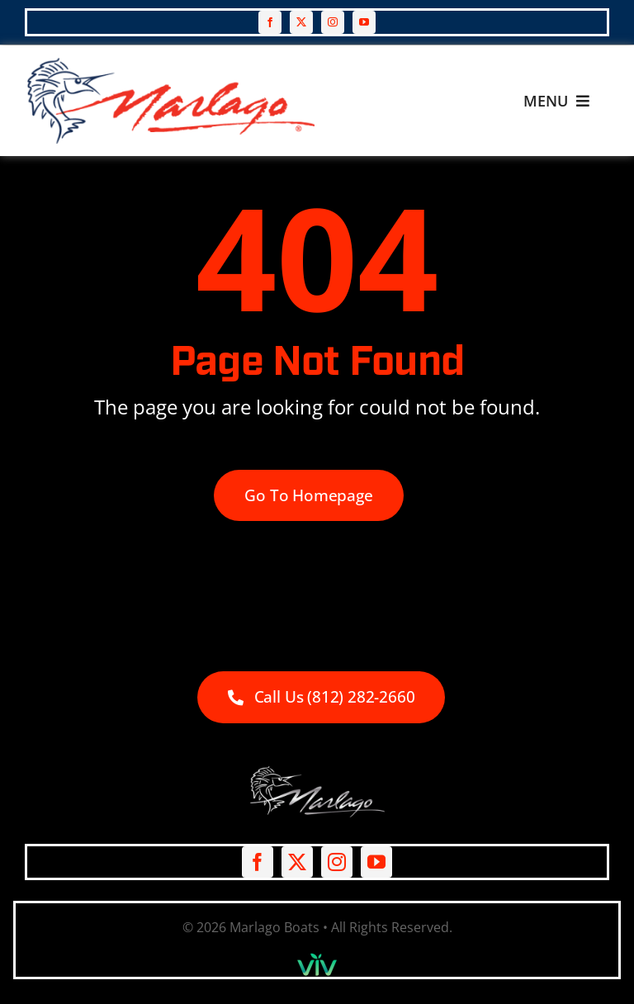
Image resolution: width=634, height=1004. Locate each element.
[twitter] (301, 22)
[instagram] (332, 22)
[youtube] (364, 22)
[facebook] (270, 22)
